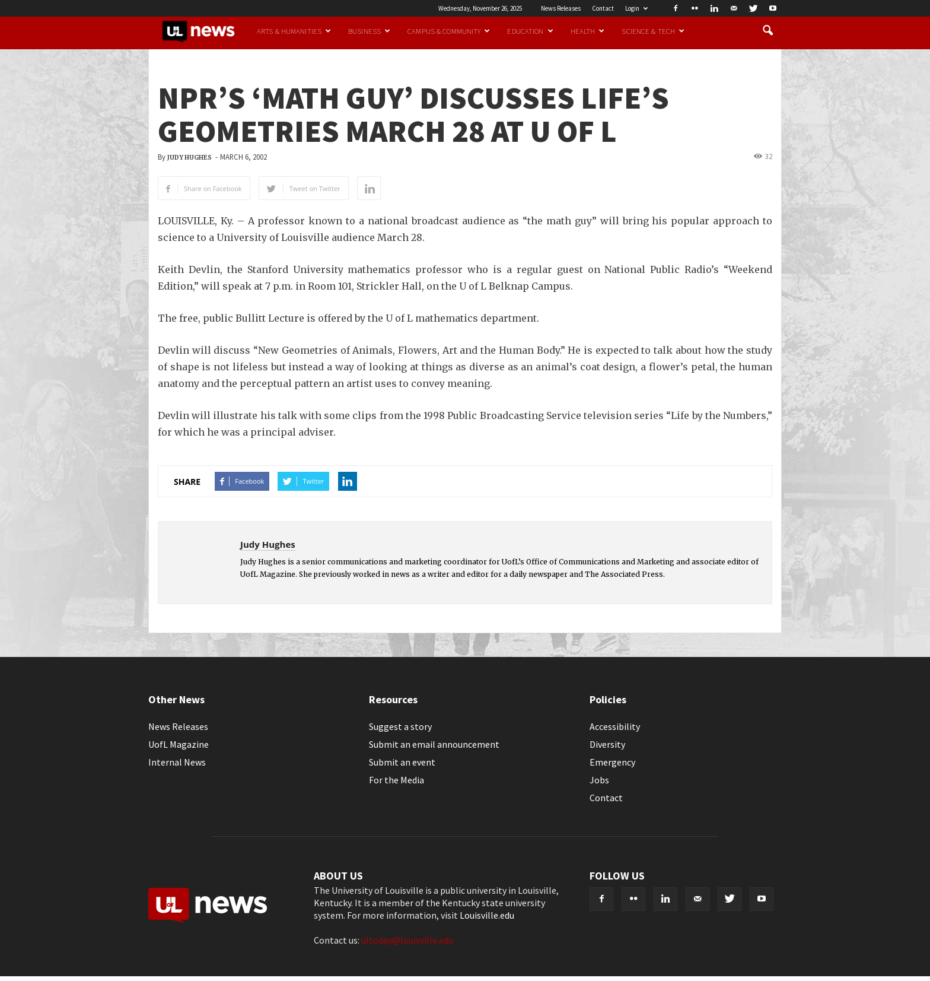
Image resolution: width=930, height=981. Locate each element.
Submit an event (402, 762)
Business (369, 31)
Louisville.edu (487, 915)
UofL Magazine (178, 744)
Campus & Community (448, 31)
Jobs (599, 780)
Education (530, 31)
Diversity (607, 744)
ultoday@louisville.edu (407, 940)
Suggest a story (400, 726)
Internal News (177, 762)
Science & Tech (653, 31)
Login (636, 8)
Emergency (612, 762)
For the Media (396, 780)
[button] (767, 31)
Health (588, 31)
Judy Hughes (189, 157)
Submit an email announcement (434, 744)
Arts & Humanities (294, 31)
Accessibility (615, 726)
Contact (603, 8)
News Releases (561, 8)
